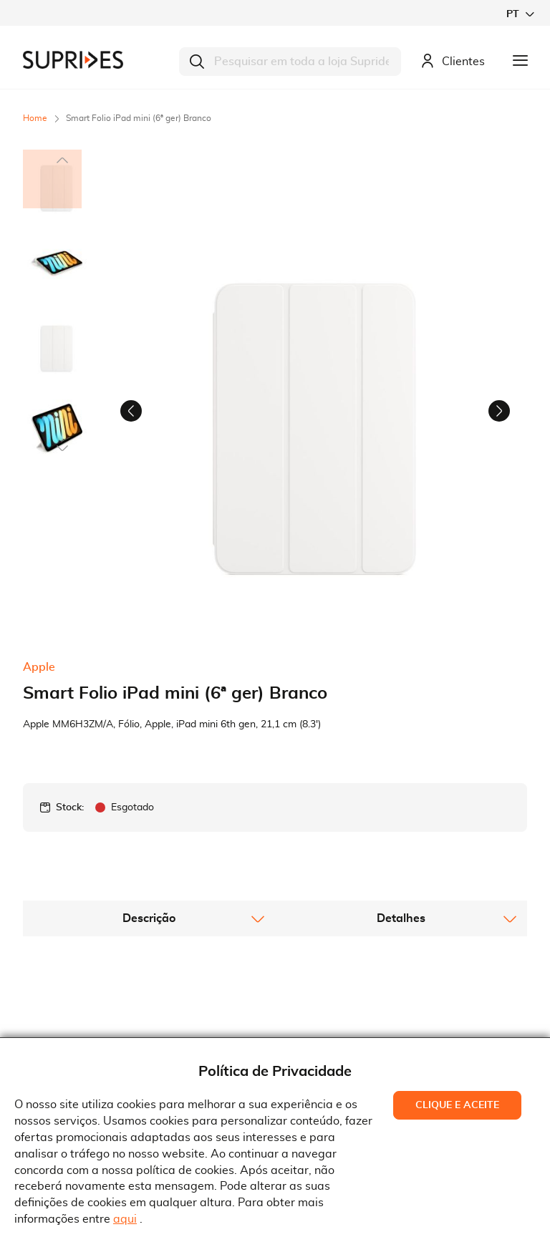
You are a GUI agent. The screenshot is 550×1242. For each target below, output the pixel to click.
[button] (520, 14)
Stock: (70, 813)
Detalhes (401, 924)
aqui (125, 1219)
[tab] (149, 924)
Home (35, 118)
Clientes (452, 62)
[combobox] (290, 61)
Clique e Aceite (457, 1105)
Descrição (148, 924)
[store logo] (73, 60)
